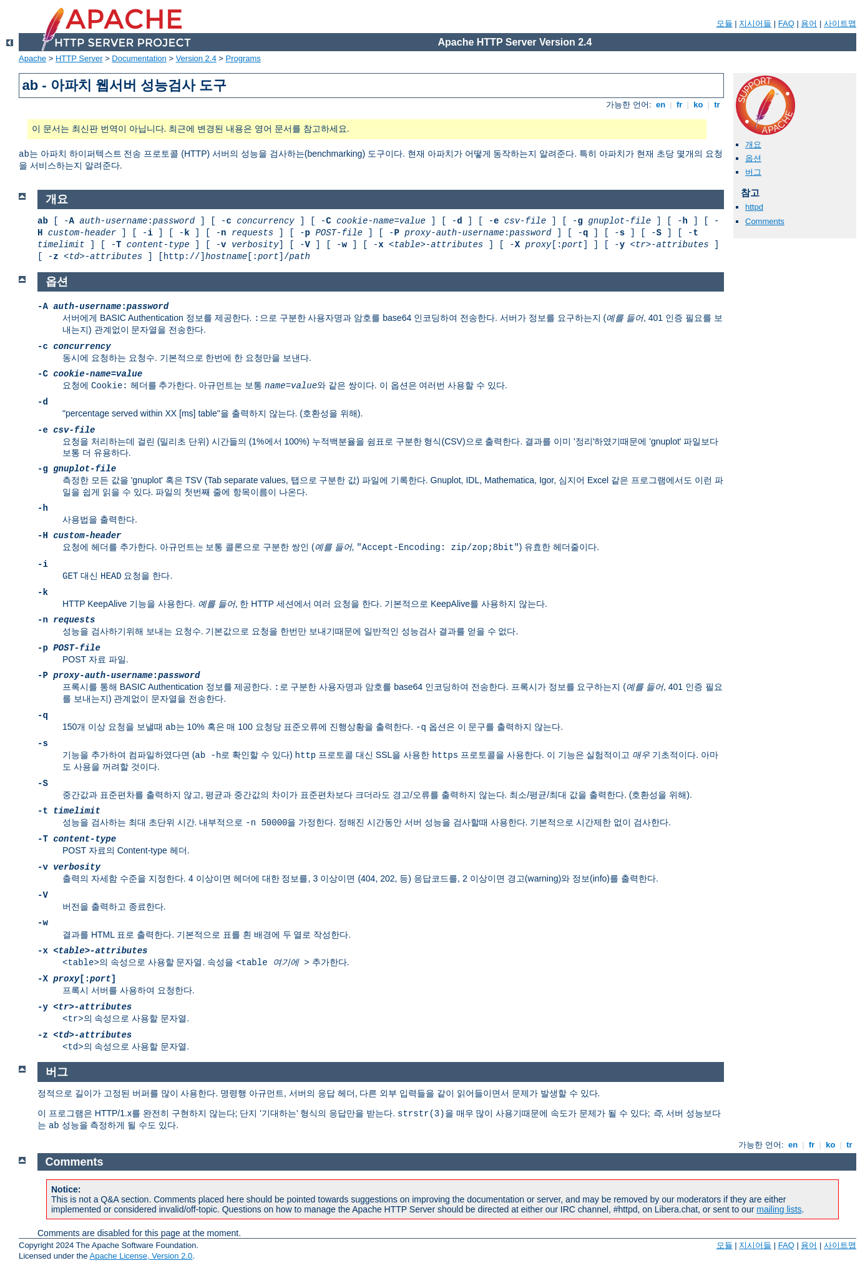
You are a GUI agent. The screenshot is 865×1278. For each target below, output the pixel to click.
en (660, 104)
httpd (754, 207)
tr (717, 104)
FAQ (786, 23)
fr (679, 104)
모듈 (724, 23)
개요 (753, 144)
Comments (764, 221)
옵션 (753, 158)
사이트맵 (840, 23)
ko (698, 104)
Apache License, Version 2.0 (140, 1256)
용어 (809, 23)
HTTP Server (79, 58)
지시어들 (755, 23)
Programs (243, 58)
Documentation (139, 58)
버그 (753, 172)
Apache (32, 58)
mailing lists (778, 1209)
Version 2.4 (196, 58)
